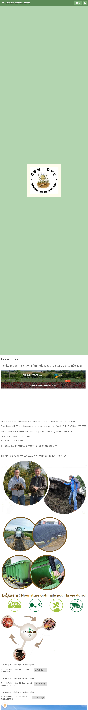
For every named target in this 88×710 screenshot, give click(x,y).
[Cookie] (4, 705)
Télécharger (40, 670)
